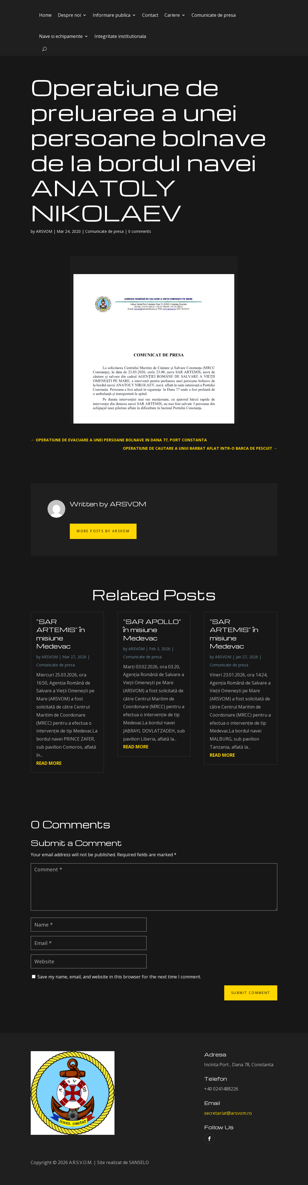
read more (48, 763)
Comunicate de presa (214, 15)
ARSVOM (44, 231)
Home (45, 15)
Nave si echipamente (61, 36)
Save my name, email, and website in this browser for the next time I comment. (119, 977)
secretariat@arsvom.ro (228, 1113)
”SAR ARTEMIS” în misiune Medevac (60, 633)
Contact (150, 15)
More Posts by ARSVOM (103, 531)
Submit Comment (250, 992)
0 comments (139, 231)
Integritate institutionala (120, 36)
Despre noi (69, 15)
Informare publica (111, 15)
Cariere (172, 15)
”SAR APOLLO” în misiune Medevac (152, 629)
